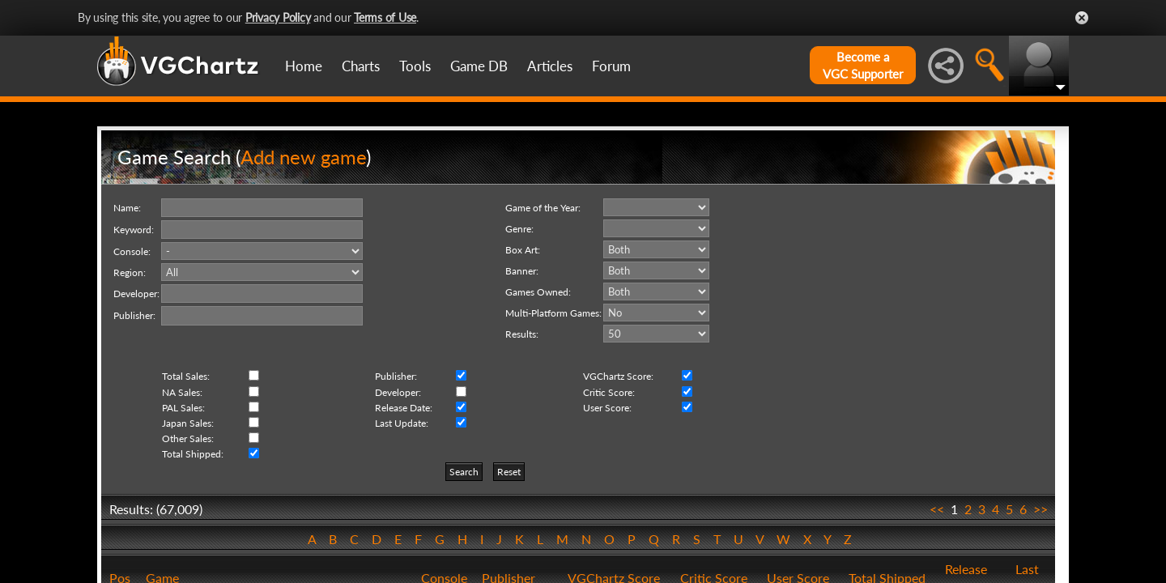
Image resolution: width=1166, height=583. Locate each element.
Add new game (303, 156)
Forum (611, 65)
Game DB (479, 65)
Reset (509, 472)
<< (936, 509)
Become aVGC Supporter (863, 65)
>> (1040, 509)
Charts (361, 65)
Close (1081, 17)
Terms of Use (385, 17)
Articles (549, 65)
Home (303, 65)
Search (464, 472)
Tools (415, 65)
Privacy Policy (278, 17)
